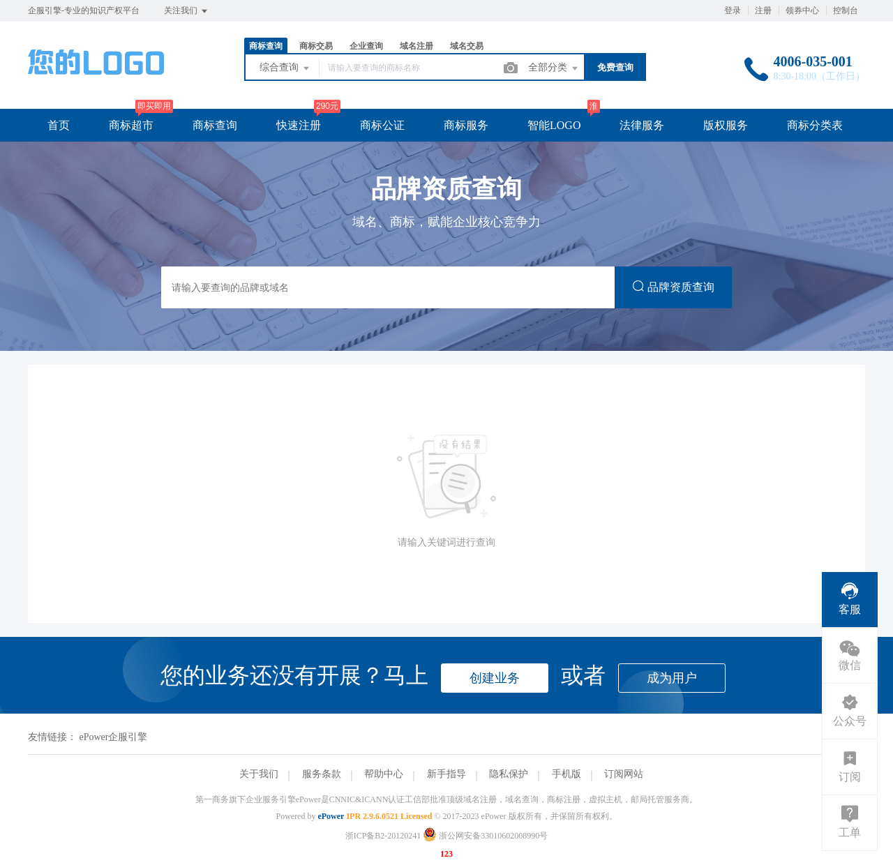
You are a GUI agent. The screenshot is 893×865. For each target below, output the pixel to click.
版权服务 (725, 125)
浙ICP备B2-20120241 (383, 836)
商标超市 (131, 125)
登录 (732, 10)
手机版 (566, 774)
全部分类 (554, 68)
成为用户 (672, 678)
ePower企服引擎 (114, 737)
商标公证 (382, 125)
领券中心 (802, 10)
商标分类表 (815, 125)
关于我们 (258, 774)
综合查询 (285, 68)
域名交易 (466, 46)
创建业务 (495, 678)
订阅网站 (623, 774)
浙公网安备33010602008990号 (485, 836)
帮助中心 (383, 774)
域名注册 (416, 46)
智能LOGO (553, 125)
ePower (330, 816)
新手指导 (446, 774)
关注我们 (186, 11)
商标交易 (316, 46)
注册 (763, 10)
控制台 (845, 10)
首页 (58, 125)
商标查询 (266, 46)
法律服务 (642, 125)
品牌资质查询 (673, 286)
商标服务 (466, 125)
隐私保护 (508, 774)
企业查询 (366, 46)
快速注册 (298, 125)
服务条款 (321, 774)
